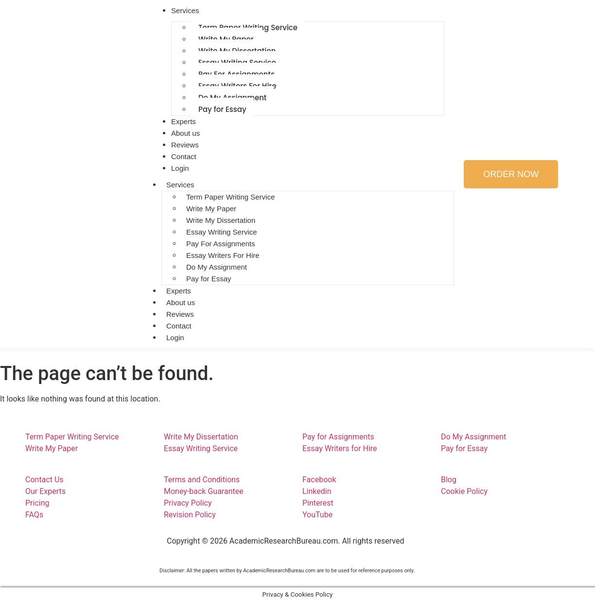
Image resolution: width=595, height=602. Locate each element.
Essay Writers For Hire (223, 255)
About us (180, 302)
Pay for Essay (222, 109)
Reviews (180, 314)
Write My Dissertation (220, 220)
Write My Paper (211, 208)
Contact (179, 326)
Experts (178, 291)
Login (180, 168)
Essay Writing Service (221, 232)
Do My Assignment (216, 267)
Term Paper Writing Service (230, 197)
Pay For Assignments (220, 243)
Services (180, 185)
